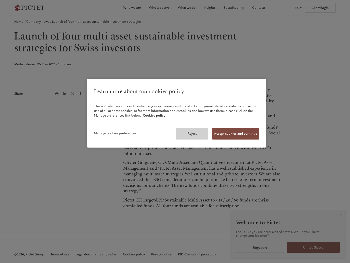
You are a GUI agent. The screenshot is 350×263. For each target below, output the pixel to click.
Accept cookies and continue (235, 133)
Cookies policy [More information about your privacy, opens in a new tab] (154, 115)
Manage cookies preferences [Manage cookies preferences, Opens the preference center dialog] (115, 133)
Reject (192, 133)
